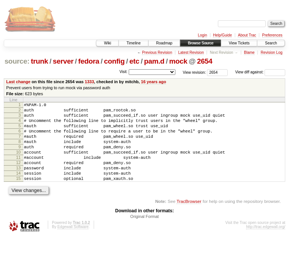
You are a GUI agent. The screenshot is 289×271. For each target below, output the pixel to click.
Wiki (107, 43)
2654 (204, 61)
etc (134, 61)
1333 (89, 81)
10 (18, 162)
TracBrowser (188, 218)
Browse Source (200, 43)
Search (271, 43)
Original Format (144, 233)
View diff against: (260, 72)
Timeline (133, 43)
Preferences (272, 35)
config (114, 61)
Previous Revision (157, 52)
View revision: (194, 72)
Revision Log (272, 52)
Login (202, 35)
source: (17, 61)
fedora (88, 61)
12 (18, 175)
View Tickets (239, 43)
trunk (39, 61)
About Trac (247, 35)
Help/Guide (222, 35)
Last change (18, 81)
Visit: (123, 72)
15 (18, 194)
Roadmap (164, 43)
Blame (249, 52)
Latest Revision (191, 52)
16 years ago (153, 81)
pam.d (154, 61)
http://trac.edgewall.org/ (265, 244)
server (63, 61)
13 (18, 181)
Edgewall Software (72, 244)
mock (178, 61)
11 (18, 168)
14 (18, 188)
